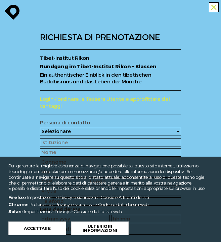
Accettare (51, 228)
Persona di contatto (65, 122)
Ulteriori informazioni (114, 228)
